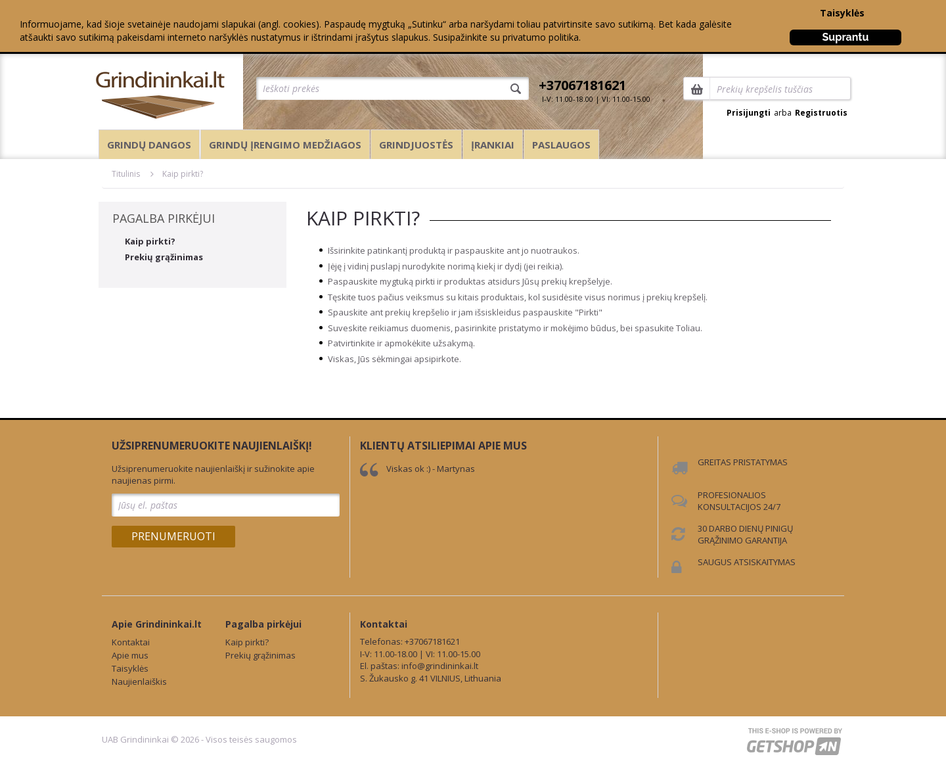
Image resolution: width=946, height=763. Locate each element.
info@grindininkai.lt (439, 666)
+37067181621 (582, 85)
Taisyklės (842, 13)
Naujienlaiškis (139, 681)
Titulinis (126, 173)
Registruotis (821, 112)
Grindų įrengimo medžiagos (285, 144)
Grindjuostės (416, 144)
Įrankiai (492, 144)
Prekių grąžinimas (164, 257)
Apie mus (130, 655)
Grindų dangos (149, 144)
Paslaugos (561, 144)
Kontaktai (131, 642)
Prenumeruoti (173, 536)
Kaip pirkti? (182, 173)
